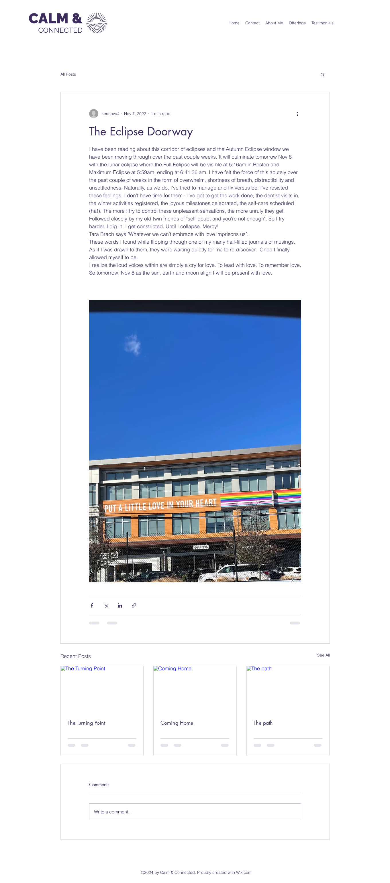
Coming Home (176, 722)
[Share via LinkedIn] (120, 605)
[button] (322, 74)
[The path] (288, 689)
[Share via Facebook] (92, 605)
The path (263, 722)
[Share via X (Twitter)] (106, 605)
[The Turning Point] (102, 689)
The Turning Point (86, 722)
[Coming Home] (195, 689)
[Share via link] (134, 605)
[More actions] (297, 113)
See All (323, 655)
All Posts (68, 74)
